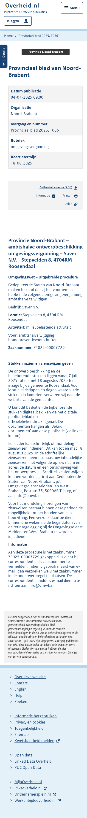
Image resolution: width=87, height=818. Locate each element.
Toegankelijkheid (29, 728)
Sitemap (21, 734)
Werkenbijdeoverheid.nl (35, 800)
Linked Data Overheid (33, 761)
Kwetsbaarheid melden (34, 740)
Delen (71, 204)
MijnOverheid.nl (28, 781)
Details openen (3, 56)
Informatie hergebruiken (35, 715)
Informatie (46, 196)
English (20, 689)
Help (18, 695)
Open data (23, 755)
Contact (21, 683)
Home (8, 36)
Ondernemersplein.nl (32, 794)
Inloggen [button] (13, 21)
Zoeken (20, 701)
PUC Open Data (27, 767)
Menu (75, 8)
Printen (70, 196)
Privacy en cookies (29, 722)
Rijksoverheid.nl (28, 788)
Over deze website (30, 676)
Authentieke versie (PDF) (58, 188)
